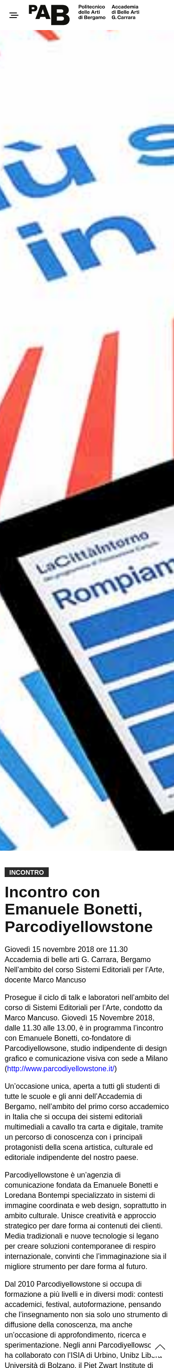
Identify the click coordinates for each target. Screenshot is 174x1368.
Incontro (26, 872)
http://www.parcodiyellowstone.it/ (60, 1069)
